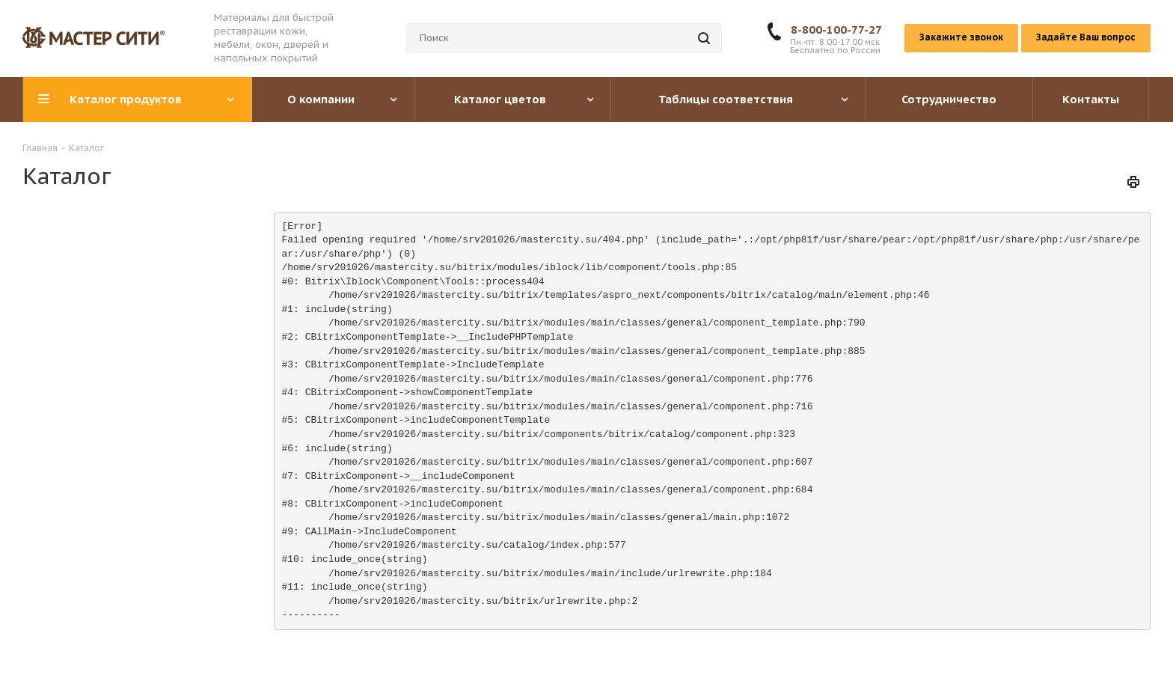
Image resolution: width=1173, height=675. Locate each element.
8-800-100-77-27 (836, 29)
